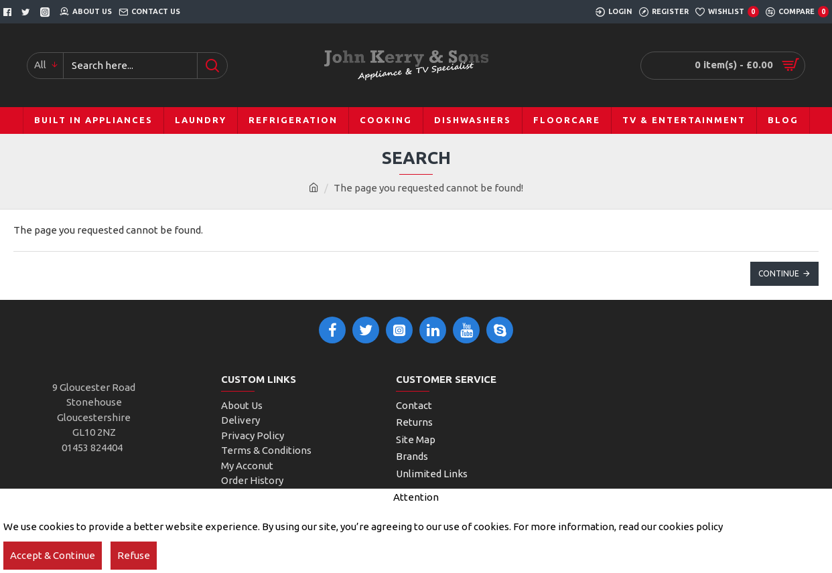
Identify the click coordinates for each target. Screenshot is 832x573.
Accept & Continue (52, 555)
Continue (778, 273)
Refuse (133, 555)
